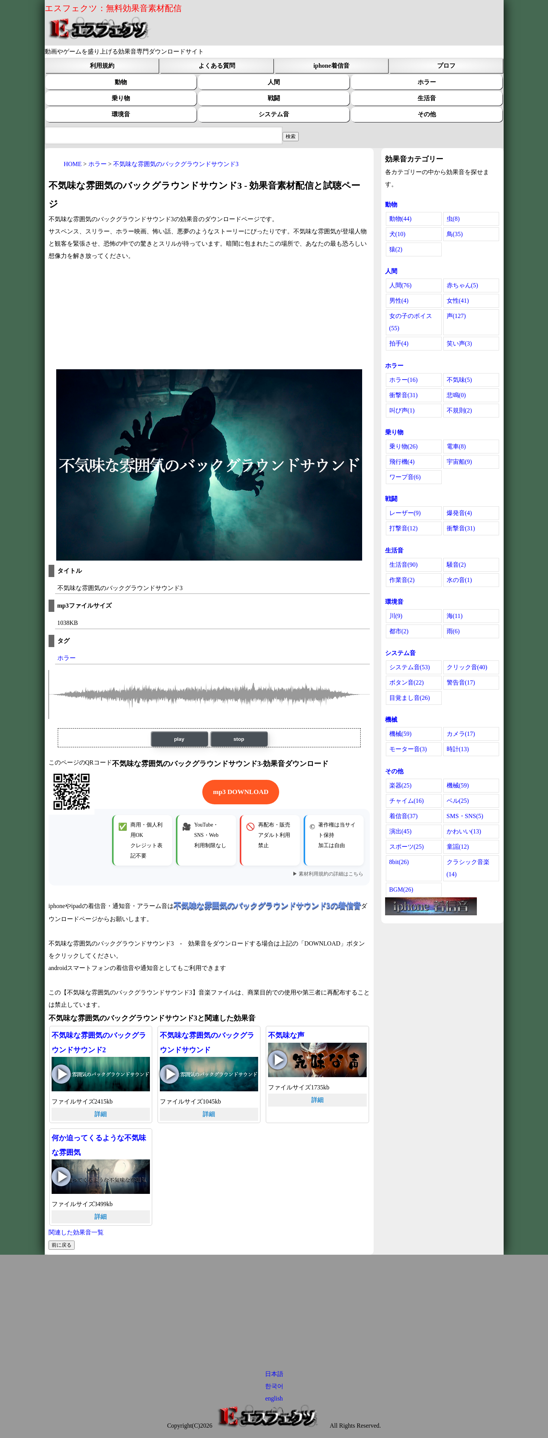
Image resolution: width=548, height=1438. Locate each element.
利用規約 (102, 65)
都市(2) (399, 631)
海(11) (455, 616)
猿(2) (396, 249)
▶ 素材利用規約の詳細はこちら (328, 874)
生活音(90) (403, 564)
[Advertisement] (209, 315)
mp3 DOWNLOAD (240, 792)
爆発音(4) (459, 513)
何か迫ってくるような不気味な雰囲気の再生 (61, 1176)
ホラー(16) (403, 380)
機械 (391, 719)
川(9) (396, 616)
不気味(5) (459, 380)
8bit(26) (399, 862)
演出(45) (400, 831)
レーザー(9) (405, 513)
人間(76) (400, 285)
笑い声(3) (459, 343)
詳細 (100, 1114)
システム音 (274, 114)
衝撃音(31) (403, 395)
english (274, 1398)
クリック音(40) (467, 667)
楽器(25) (400, 785)
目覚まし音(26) (409, 698)
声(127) (456, 316)
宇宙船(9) (459, 461)
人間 (274, 82)
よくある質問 (216, 65)
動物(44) (400, 218)
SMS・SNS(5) (465, 816)
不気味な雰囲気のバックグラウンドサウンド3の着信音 (267, 905)
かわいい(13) (464, 831)
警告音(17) (461, 682)
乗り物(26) (403, 446)
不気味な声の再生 (277, 1060)
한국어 (274, 1386)
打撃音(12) (403, 528)
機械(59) (400, 733)
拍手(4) (399, 343)
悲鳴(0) (456, 395)
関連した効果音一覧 (76, 1232)
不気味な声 (286, 1035)
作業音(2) (402, 580)
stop (238, 739)
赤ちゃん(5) (462, 285)
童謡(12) (458, 846)
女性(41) (458, 300)
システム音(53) (409, 667)
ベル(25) (458, 800)
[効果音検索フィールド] (291, 136)
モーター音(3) (408, 749)
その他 (427, 114)
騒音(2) (456, 564)
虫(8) (453, 218)
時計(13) (458, 749)
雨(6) (453, 631)
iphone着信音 (331, 65)
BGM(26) (401, 889)
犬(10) (397, 234)
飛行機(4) (402, 461)
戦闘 (274, 98)
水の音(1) (459, 580)
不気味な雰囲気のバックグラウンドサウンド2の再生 (61, 1074)
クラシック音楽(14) (468, 868)
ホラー (427, 82)
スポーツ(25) (406, 846)
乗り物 (121, 98)
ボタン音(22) (406, 682)
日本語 (274, 1374)
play (179, 739)
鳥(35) (455, 234)
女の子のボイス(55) (410, 322)
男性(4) (399, 300)
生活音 (427, 98)
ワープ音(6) (405, 477)
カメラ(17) (461, 733)
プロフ (446, 65)
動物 (121, 82)
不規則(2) (459, 410)
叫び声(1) (402, 410)
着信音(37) (403, 816)
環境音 (121, 114)
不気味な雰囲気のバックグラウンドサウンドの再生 (169, 1074)
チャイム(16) (406, 800)
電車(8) (456, 446)
